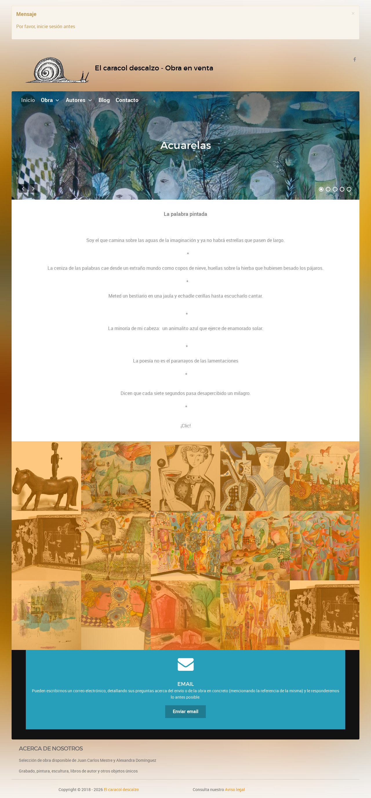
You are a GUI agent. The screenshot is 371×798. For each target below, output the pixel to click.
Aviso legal (235, 789)
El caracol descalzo (121, 789)
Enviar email (185, 711)
